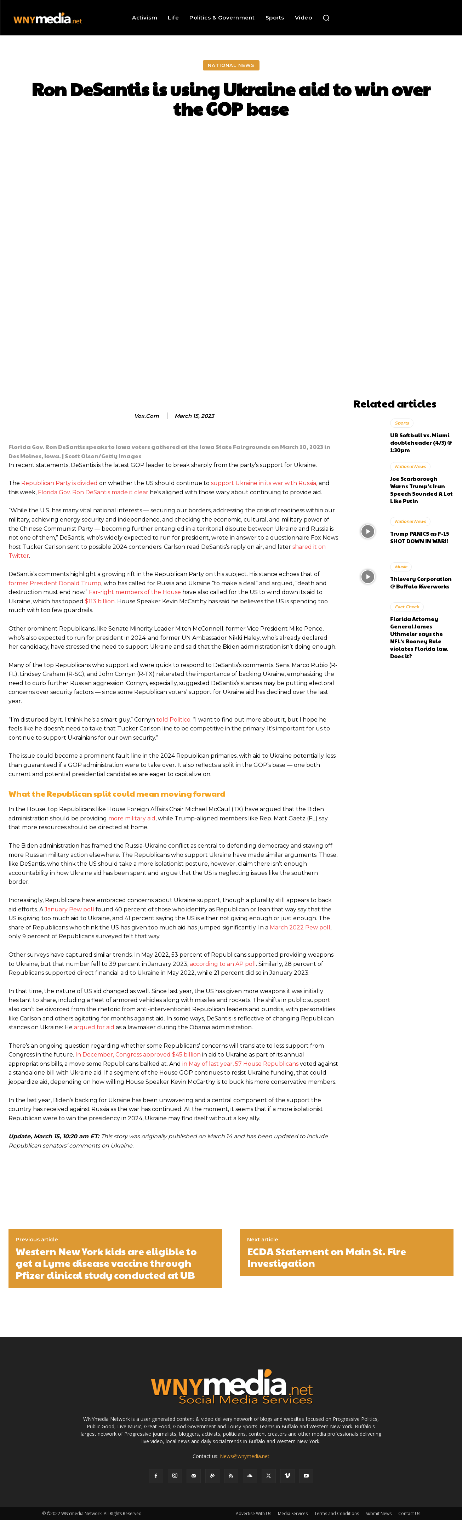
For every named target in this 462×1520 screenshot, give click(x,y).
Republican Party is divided (59, 483)
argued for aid (94, 1027)
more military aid (131, 818)
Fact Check (407, 606)
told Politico (173, 719)
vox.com (146, 416)
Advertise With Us (253, 1513)
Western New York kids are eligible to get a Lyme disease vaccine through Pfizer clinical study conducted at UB (106, 1263)
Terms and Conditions (336, 1513)
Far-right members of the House (135, 592)
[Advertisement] (403, 288)
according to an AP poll (223, 964)
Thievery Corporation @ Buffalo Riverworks (421, 582)
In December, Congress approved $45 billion (138, 1054)
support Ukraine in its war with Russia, (264, 483)
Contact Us (409, 1513)
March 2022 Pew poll (300, 927)
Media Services (293, 1513)
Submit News (379, 1513)
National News (231, 65)
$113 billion (100, 601)
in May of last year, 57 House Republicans (240, 1063)
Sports (402, 423)
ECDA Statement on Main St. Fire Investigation (326, 1257)
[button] (326, 18)
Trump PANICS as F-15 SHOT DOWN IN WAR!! (419, 537)
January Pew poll (69, 909)
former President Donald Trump (54, 583)
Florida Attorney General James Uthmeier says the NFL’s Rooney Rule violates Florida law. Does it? (419, 637)
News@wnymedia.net (244, 1456)
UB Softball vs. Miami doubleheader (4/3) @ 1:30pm (421, 442)
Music (401, 566)
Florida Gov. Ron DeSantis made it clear (93, 492)
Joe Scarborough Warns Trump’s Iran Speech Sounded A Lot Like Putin (421, 490)
